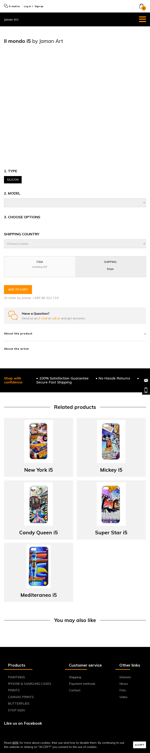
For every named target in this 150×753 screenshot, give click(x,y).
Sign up (39, 6)
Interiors (125, 677)
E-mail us (12, 6)
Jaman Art (11, 19)
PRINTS (14, 690)
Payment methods (82, 683)
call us (56, 318)
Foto (122, 690)
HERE (15, 742)
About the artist (16, 348)
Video (123, 697)
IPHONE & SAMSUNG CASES (29, 683)
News (123, 683)
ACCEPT (139, 744)
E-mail (43, 318)
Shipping (75, 677)
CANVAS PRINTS (21, 697)
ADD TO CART (18, 289)
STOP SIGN (16, 710)
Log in (27, 6)
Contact (74, 690)
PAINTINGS (16, 677)
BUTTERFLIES (18, 703)
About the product (75, 333)
